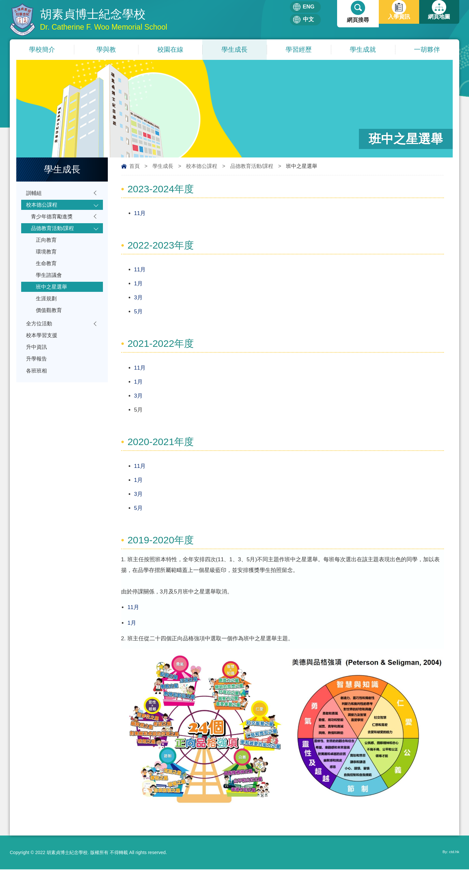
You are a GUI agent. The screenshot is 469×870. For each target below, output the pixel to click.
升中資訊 (37, 360)
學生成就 (363, 49)
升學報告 (37, 373)
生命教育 (47, 270)
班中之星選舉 (52, 295)
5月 (138, 312)
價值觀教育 (50, 321)
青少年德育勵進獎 (53, 219)
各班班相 (37, 386)
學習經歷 (299, 49)
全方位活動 (40, 335)
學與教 (106, 49)
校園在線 (170, 49)
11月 (140, 214)
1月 (138, 284)
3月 (138, 298)
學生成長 (234, 49)
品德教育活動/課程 (251, 166)
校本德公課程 (201, 166)
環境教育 (47, 257)
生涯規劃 (47, 308)
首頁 (134, 166)
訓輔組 (34, 194)
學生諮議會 (50, 282)
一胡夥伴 (427, 49)
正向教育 (47, 244)
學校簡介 (42, 49)
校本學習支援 (42, 348)
